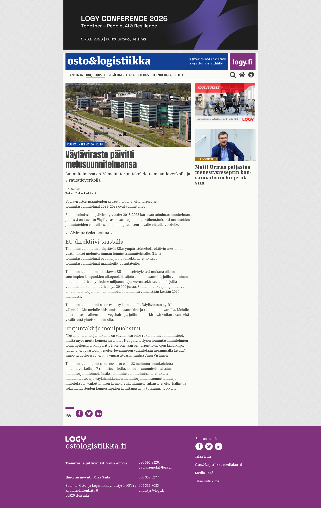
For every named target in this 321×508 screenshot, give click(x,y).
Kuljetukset (95, 75)
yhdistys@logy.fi (151, 491)
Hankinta (75, 75)
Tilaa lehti (203, 456)
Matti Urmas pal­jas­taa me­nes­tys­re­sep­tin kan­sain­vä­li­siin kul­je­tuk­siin (223, 175)
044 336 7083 (149, 486)
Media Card (204, 473)
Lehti (179, 75)
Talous (143, 75)
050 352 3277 (149, 477)
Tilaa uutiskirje (207, 481)
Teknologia (161, 75)
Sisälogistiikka (121, 75)
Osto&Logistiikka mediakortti (218, 465)
